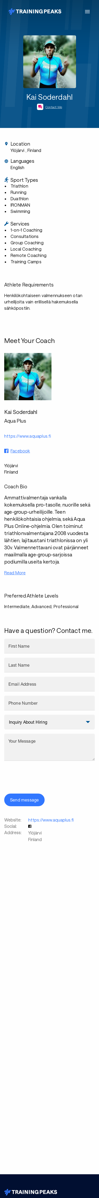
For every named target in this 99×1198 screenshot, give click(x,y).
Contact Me (53, 107)
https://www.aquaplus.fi (51, 819)
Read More (15, 572)
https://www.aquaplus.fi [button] (27, 435)
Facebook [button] (20, 450)
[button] (30, 826)
